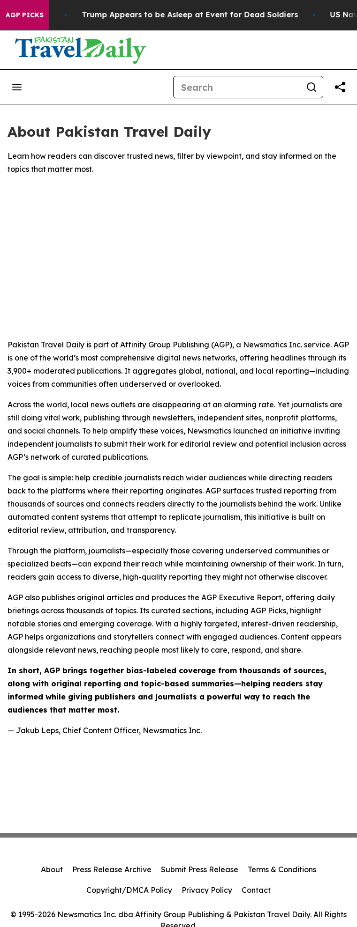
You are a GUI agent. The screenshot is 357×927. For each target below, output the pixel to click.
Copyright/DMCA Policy (129, 890)
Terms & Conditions (282, 869)
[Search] (237, 87)
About (52, 869)
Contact (256, 890)
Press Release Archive (112, 869)
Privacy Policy (207, 890)
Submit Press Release (199, 869)
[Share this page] (340, 87)
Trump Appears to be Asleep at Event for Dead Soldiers (199, 14)
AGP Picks (25, 15)
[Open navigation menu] (17, 87)
